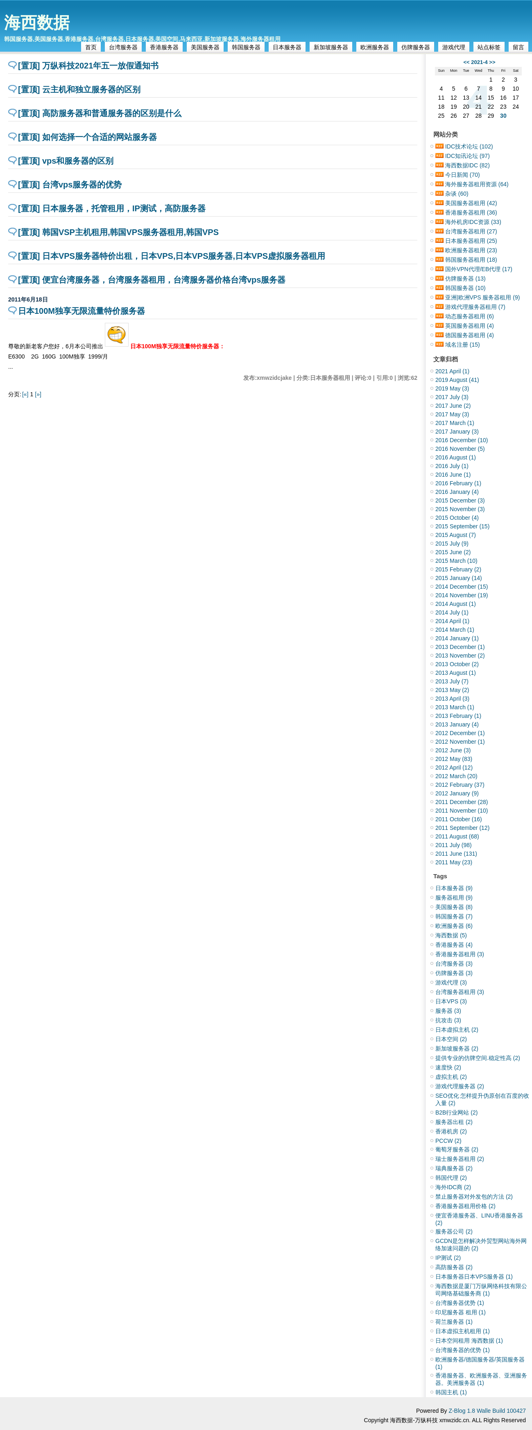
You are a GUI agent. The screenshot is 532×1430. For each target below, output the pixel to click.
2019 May (452, 388)
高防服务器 (454, 1267)
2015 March (456, 560)
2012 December (460, 733)
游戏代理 (453, 47)
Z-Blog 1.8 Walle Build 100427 (487, 1410)
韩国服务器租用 (471, 259)
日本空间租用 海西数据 (469, 1340)
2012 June (453, 750)
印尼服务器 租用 (460, 1312)
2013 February (458, 716)
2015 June (453, 552)
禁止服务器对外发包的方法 (474, 1196)
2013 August (455, 672)
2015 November (460, 509)
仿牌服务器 (415, 47)
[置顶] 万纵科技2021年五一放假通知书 (88, 65)
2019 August (457, 380)
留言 (518, 47)
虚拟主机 (451, 1077)
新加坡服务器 (331, 47)
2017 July (452, 397)
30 (503, 115)
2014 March (454, 629)
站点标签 (489, 47)
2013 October (457, 664)
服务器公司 (454, 1231)
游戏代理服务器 (459, 1086)
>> (492, 62)
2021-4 (479, 62)
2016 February (458, 483)
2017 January (457, 431)
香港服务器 (164, 47)
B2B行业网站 (456, 1112)
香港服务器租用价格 (465, 1206)
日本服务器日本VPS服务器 (474, 1276)
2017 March (454, 423)
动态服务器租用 (469, 316)
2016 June (453, 474)
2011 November (461, 810)
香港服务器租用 (471, 212)
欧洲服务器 (374, 47)
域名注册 (462, 344)
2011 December (461, 802)
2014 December (461, 586)
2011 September (462, 828)
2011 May (453, 862)
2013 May (452, 690)
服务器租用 (454, 897)
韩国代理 (451, 1177)
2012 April (454, 767)
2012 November (460, 741)
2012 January (457, 793)
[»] (38, 394)
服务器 (448, 1010)
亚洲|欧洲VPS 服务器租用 (482, 297)
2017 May (452, 414)
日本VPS (451, 1001)
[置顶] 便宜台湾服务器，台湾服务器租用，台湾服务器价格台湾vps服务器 (151, 279)
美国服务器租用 (471, 203)
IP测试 (448, 1257)
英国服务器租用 (469, 325)
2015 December (460, 500)
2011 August (457, 836)
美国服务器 (205, 47)
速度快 (448, 1067)
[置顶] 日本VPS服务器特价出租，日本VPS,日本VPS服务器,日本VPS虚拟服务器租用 (171, 255)
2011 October (458, 819)
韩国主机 (451, 1392)
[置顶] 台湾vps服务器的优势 (70, 184)
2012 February (459, 784)
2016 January (457, 492)
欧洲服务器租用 (471, 250)
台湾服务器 (123, 47)
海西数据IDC (467, 165)
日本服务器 (287, 47)
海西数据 (37, 23)
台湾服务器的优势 (462, 1350)
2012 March (456, 776)
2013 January (457, 724)
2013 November (460, 655)
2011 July (453, 845)
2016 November (460, 448)
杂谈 (457, 193)
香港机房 (451, 1131)
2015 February (458, 569)
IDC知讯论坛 (467, 156)
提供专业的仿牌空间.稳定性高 (477, 1058)
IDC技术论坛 (469, 146)
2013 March (454, 707)
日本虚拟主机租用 (462, 1331)
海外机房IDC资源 (473, 222)
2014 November (461, 595)
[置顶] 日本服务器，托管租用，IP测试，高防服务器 (112, 208)
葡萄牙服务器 (456, 1149)
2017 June (453, 405)
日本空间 (451, 1039)
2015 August (455, 535)
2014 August (455, 604)
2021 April (452, 371)
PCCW (448, 1141)
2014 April (452, 621)
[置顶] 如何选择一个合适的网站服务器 (87, 137)
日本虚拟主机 (456, 1029)
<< (466, 62)
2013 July (452, 681)
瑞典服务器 (454, 1168)
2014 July (452, 612)
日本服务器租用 (471, 241)
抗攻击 (448, 1020)
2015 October (457, 517)
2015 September (462, 526)
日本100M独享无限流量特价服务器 (81, 310)
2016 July (452, 466)
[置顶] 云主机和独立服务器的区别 (79, 89)
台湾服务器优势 (459, 1303)
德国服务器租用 (469, 335)
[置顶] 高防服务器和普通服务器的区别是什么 (99, 113)
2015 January (458, 578)
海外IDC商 (453, 1187)
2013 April (452, 698)
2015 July (452, 543)
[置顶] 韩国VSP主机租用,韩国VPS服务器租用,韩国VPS (118, 232)
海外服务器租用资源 (477, 184)
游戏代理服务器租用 (475, 307)
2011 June (456, 853)
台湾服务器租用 (471, 231)
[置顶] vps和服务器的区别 (65, 160)
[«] (25, 394)
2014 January (457, 638)
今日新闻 (462, 174)
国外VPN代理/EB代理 (478, 269)
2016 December (461, 440)
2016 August (455, 457)
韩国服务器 (246, 47)
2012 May (453, 759)
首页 (91, 47)
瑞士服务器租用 (459, 1159)
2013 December (460, 647)
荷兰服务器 (454, 1321)
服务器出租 (454, 1122)
